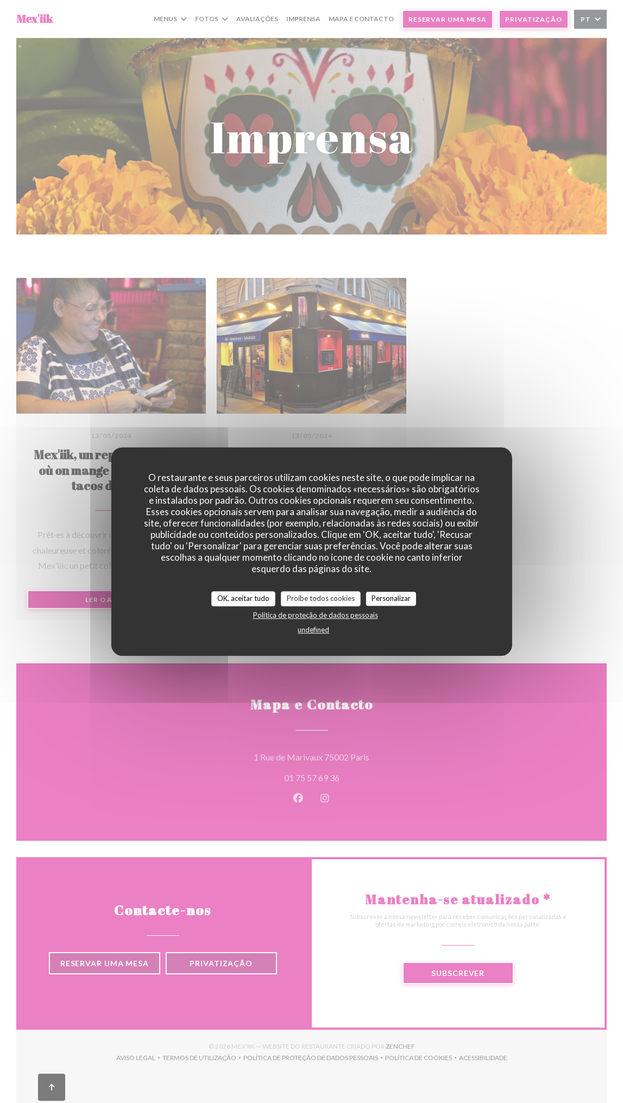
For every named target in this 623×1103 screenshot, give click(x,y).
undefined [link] (313, 629)
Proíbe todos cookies (321, 598)
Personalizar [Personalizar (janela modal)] (391, 598)
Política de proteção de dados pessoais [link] (315, 615)
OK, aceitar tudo (243, 598)
